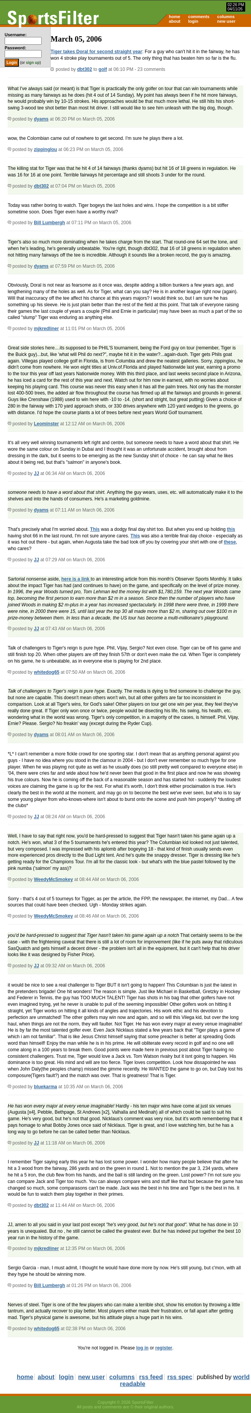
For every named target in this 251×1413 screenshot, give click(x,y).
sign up (33, 62)
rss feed (151, 1377)
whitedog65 (46, 672)
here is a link (76, 579)
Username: (16, 34)
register (163, 1348)
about (174, 21)
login (193, 21)
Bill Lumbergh (49, 222)
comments (198, 16)
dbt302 (84, 69)
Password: (15, 47)
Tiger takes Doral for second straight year (96, 51)
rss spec (179, 1377)
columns (225, 16)
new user (226, 21)
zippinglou (45, 149)
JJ (36, 473)
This (95, 529)
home (174, 16)
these (230, 542)
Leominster (46, 423)
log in (142, 1348)
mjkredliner (46, 328)
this (231, 529)
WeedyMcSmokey (53, 879)
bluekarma (45, 1086)
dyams (41, 119)
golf (102, 69)
